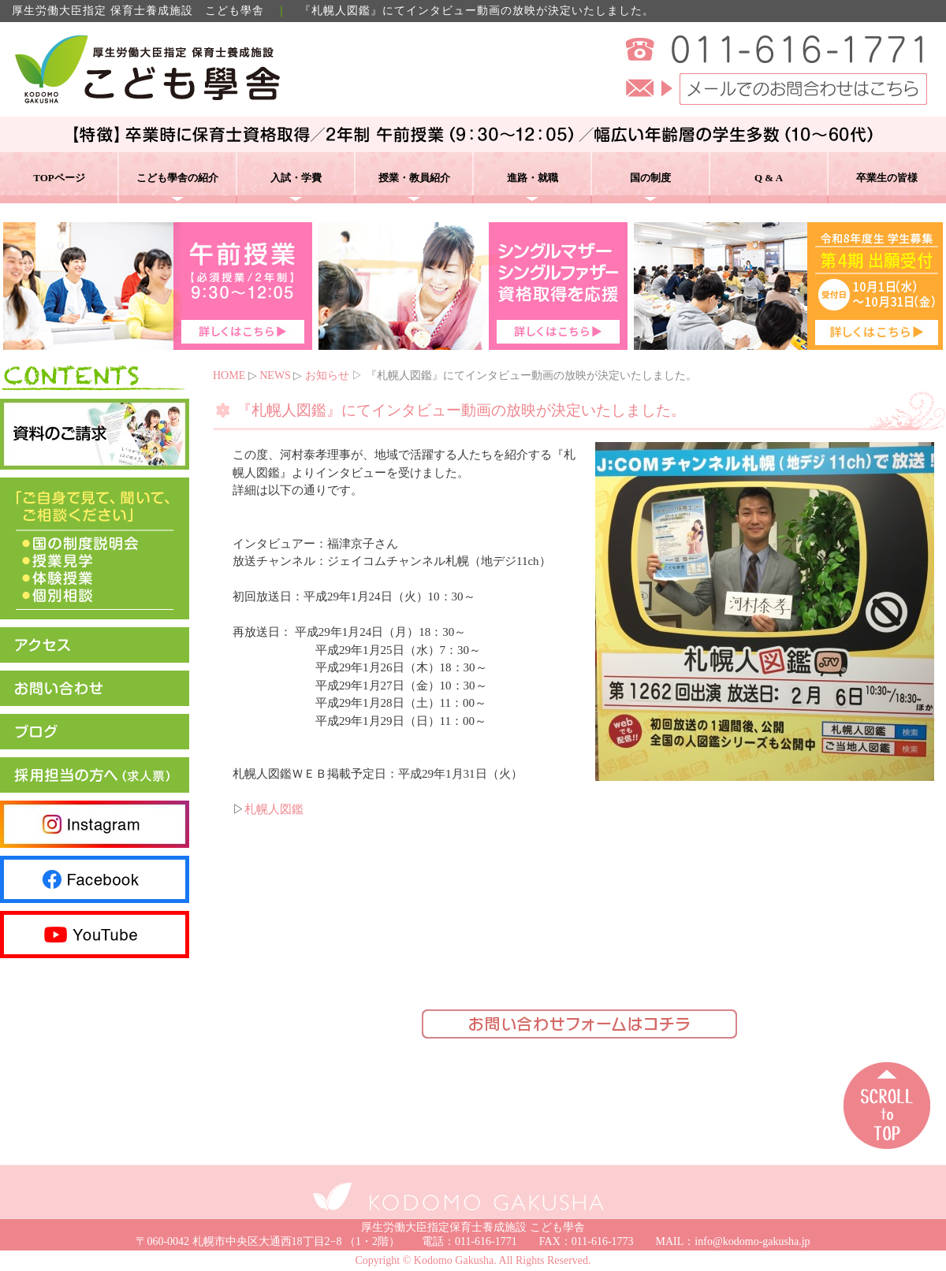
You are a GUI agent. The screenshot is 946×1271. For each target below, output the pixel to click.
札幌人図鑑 (274, 809)
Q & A (768, 178)
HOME (229, 375)
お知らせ (327, 375)
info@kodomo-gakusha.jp (752, 1241)
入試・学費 (296, 178)
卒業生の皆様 (887, 178)
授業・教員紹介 (414, 178)
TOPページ (59, 178)
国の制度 (650, 178)
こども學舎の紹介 (177, 178)
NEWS (275, 375)
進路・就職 (532, 178)
